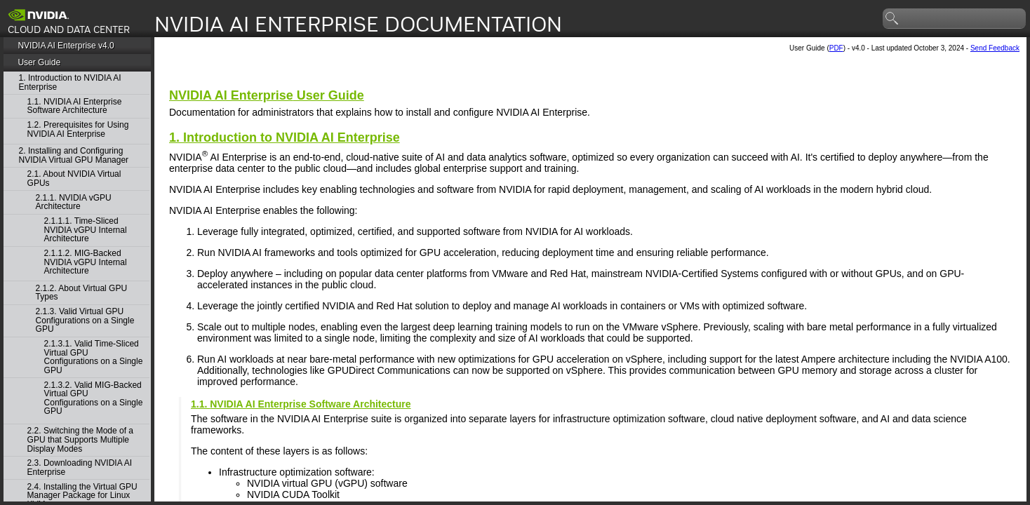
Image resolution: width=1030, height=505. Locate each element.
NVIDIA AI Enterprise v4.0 (66, 45)
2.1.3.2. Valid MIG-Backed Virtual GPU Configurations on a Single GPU (93, 398)
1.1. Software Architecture (301, 404)
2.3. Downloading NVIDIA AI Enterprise (79, 467)
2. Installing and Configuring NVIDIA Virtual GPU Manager (74, 155)
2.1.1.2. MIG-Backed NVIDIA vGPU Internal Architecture (85, 262)
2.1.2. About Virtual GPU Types (82, 293)
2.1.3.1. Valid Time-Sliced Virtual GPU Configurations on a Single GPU (93, 357)
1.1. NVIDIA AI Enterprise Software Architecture (74, 106)
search (892, 19)
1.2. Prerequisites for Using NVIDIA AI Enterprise (78, 129)
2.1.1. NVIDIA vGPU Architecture (74, 202)
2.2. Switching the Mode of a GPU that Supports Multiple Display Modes (80, 439)
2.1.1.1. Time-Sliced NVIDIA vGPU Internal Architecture (85, 230)
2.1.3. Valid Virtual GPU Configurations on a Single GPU (85, 320)
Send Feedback (994, 48)
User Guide (39, 62)
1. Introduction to (284, 137)
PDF (836, 48)
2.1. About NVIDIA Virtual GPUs (74, 178)
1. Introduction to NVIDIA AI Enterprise (70, 82)
